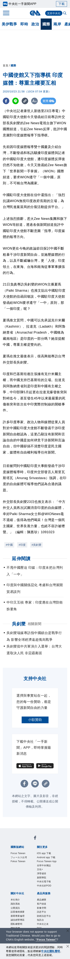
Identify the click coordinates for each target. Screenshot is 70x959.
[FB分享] (6, 101)
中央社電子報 (44, 881)
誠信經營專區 (18, 920)
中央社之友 (43, 924)
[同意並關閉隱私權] (67, 947)
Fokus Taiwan (18, 861)
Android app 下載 (46, 857)
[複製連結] (25, 101)
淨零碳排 (41, 873)
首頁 (5, 65)
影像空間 (41, 908)
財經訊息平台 (44, 916)
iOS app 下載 (44, 853)
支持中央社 (54, 13)
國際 (46, 24)
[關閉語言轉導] (67, 931)
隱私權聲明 (16, 924)
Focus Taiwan (18, 853)
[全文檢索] (65, 13)
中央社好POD (44, 885)
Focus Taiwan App (47, 861)
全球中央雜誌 (44, 865)
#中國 (9, 544)
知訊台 (40, 920)
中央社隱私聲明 (50, 951)
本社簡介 (15, 899)
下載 (61, 3)
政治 (35, 24)
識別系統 (15, 904)
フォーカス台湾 (19, 857)
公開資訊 (15, 908)
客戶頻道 (41, 904)
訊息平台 (41, 912)
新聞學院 (41, 877)
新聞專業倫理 (18, 916)
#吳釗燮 (36, 544)
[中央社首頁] (35, 13)
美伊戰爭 (9, 24)
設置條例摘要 (18, 912)
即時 (24, 24)
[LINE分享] (15, 101)
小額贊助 (35, 720)
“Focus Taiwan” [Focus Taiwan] (46, 939)
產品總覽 (41, 899)
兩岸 (57, 24)
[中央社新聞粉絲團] (35, 838)
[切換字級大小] (34, 101)
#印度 (22, 544)
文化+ (40, 869)
